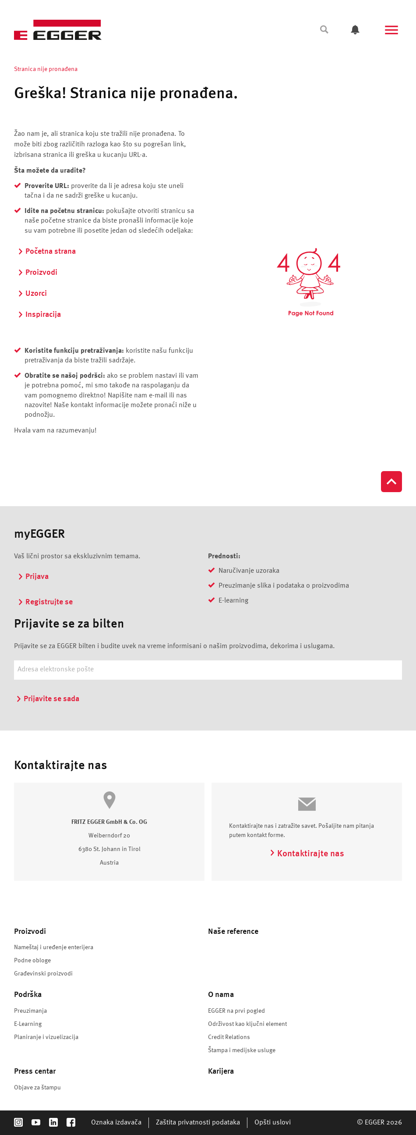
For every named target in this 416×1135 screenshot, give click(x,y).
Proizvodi (37, 272)
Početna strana (47, 251)
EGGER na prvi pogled (236, 1011)
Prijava (33, 576)
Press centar (35, 1071)
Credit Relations (229, 1037)
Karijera (221, 1071)
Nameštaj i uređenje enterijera (53, 947)
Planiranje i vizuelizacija (46, 1037)
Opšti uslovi (272, 1122)
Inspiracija (39, 314)
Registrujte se (45, 602)
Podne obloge (32, 961)
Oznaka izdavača (116, 1122)
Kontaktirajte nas (306, 854)
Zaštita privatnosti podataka (198, 1122)
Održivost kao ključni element (247, 1024)
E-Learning (28, 1024)
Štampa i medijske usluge (241, 1050)
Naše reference (233, 932)
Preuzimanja (30, 1011)
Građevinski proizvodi (43, 974)
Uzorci (32, 293)
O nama (221, 995)
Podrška (28, 995)
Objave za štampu (37, 1088)
